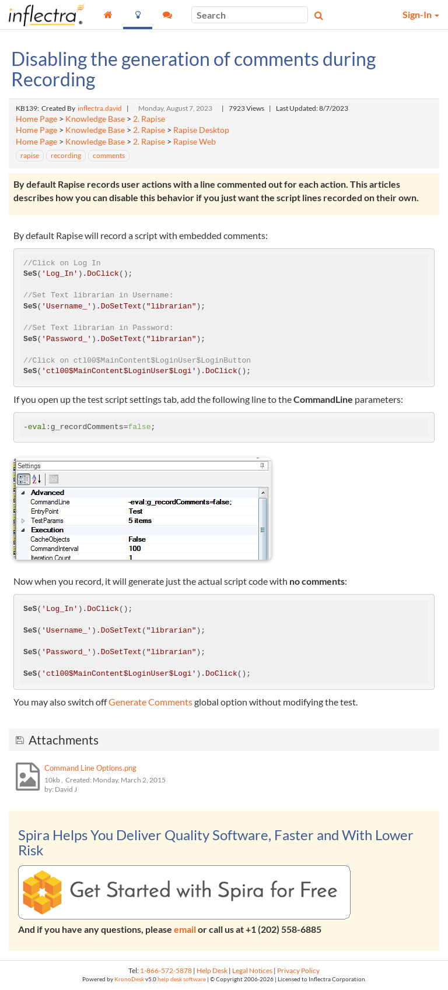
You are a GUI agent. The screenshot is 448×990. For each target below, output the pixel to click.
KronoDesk (129, 979)
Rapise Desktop (201, 130)
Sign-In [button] (420, 14)
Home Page (36, 119)
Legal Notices (252, 970)
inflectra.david (100, 108)
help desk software (182, 979)
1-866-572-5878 (166, 970)
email (185, 929)
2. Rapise (149, 119)
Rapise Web (194, 141)
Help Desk (212, 970)
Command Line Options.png (90, 768)
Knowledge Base (95, 119)
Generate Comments (150, 701)
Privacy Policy (298, 970)
